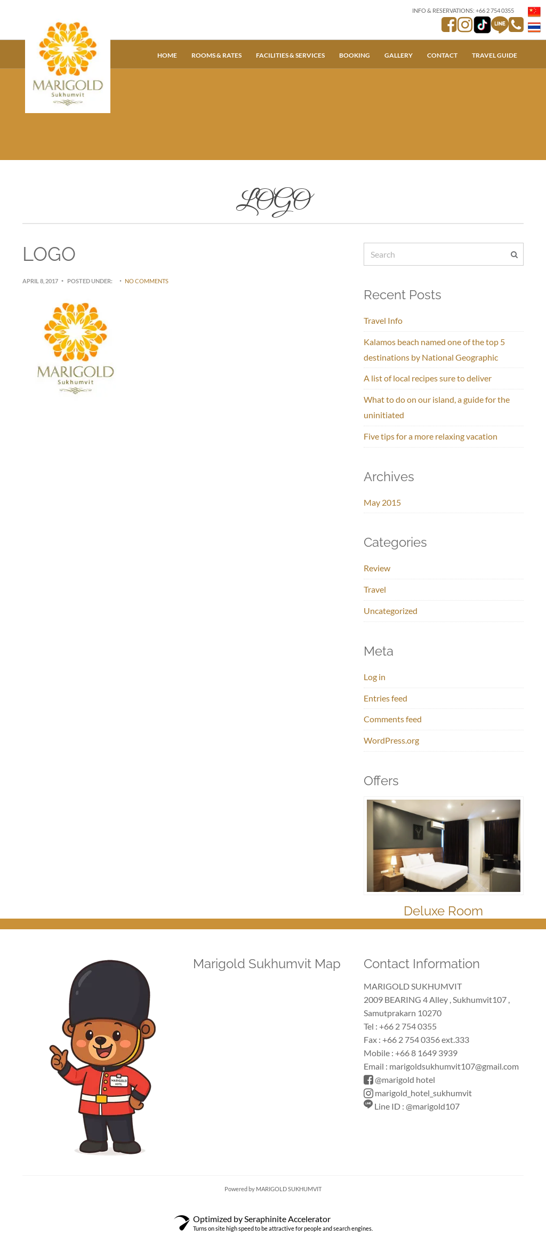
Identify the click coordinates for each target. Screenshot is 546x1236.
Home (167, 55)
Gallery (398, 55)
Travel (375, 589)
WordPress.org (391, 740)
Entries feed (385, 698)
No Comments (146, 280)
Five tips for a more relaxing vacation (430, 436)
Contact (442, 55)
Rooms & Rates (216, 55)
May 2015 (382, 502)
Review (377, 568)
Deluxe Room (443, 911)
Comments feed (393, 719)
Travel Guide (494, 55)
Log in (375, 677)
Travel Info (383, 320)
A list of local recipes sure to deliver (428, 378)
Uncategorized (390, 610)
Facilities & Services (290, 55)
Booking (354, 55)
